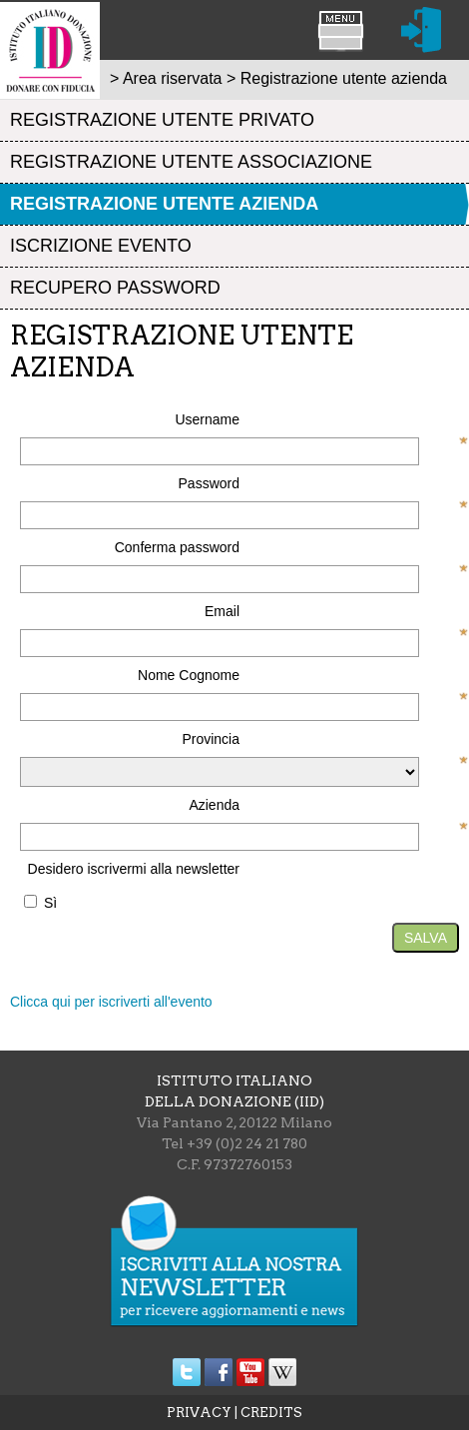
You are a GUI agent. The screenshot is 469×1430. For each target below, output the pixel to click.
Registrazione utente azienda (164, 204)
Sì (50, 903)
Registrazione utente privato (162, 120)
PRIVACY (199, 1412)
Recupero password (115, 288)
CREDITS (271, 1412)
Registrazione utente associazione (191, 162)
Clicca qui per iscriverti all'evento (111, 1002)
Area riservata (173, 78)
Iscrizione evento (101, 246)
